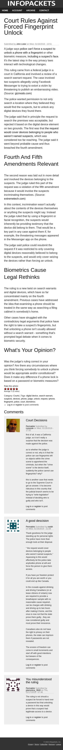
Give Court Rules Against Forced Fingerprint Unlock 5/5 (16, 389)
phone (24, 399)
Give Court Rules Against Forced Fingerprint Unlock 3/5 (11, 389)
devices (16, 399)
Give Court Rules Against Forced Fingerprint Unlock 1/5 (5, 389)
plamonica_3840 (33, 690)
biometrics (30, 402)
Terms (37, 744)
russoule (29, 428)
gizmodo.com (23, 93)
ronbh (50, 527)
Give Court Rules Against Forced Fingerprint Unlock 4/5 (14, 389)
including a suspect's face (43, 56)
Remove (52, 744)
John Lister (21, 44)
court (22, 402)
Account (17, 10)
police (16, 402)
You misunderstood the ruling (39, 681)
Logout (58, 744)
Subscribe (44, 744)
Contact (44, 10)
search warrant (45, 396)
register (18, 405)
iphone (52, 399)
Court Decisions (36, 420)
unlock (37, 399)
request (44, 399)
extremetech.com (14, 198)
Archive (30, 10)
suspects (8, 399)
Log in (10, 405)
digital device (32, 396)
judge (30, 399)
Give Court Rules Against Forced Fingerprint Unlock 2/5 (8, 389)
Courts (16, 396)
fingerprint (8, 402)
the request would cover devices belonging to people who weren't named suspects (31, 132)
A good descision (37, 520)
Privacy (30, 744)
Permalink (30, 426)
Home (5, 10)
